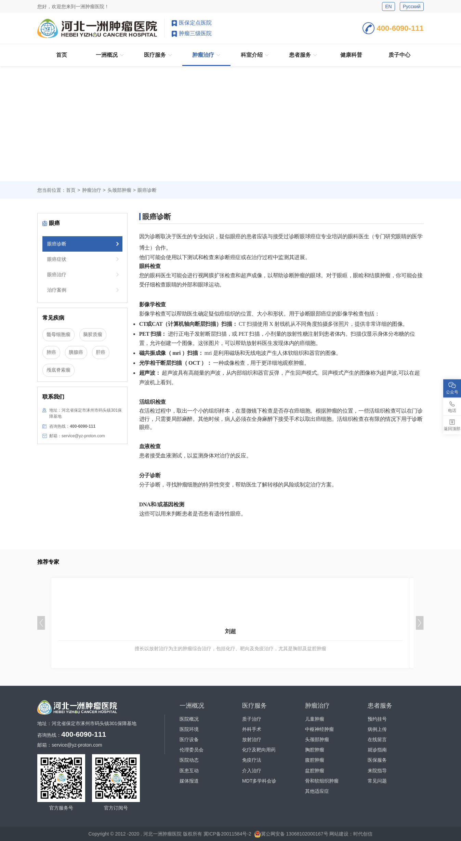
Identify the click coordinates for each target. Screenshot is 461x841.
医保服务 (377, 760)
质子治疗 (251, 719)
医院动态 (189, 760)
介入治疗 (251, 770)
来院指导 (377, 770)
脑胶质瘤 (92, 334)
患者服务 (380, 705)
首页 (71, 190)
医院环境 (189, 729)
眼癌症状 (56, 259)
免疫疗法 (251, 760)
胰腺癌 (76, 352)
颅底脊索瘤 (58, 370)
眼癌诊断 (56, 243)
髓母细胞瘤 (58, 334)
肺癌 (51, 352)
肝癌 (100, 352)
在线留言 (377, 739)
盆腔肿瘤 (314, 770)
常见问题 (377, 781)
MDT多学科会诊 (259, 781)
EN (388, 6)
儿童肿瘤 (314, 719)
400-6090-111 (393, 29)
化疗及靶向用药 (259, 749)
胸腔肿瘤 (314, 749)
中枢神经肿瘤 (319, 729)
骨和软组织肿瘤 (322, 781)
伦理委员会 (191, 749)
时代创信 (362, 833)
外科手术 (251, 729)
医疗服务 (254, 705)
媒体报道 (189, 781)
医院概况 (189, 719)
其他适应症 (317, 791)
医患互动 (189, 770)
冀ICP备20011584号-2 (227, 833)
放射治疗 (251, 739)
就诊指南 (377, 749)
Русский (412, 6)
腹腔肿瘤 (314, 760)
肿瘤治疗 (91, 190)
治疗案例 (56, 290)
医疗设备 (189, 739)
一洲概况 (192, 705)
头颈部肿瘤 (317, 739)
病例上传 (377, 729)
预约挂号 (377, 719)
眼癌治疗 (56, 274)
